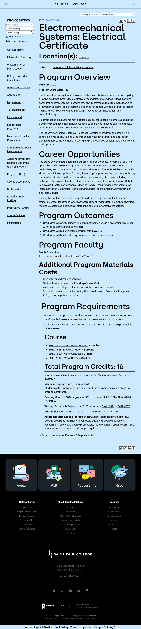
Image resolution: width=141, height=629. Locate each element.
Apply (21, 474)
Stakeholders (14, 189)
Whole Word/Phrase (16, 37)
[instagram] (87, 590)
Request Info (87, 474)
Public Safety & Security (70, 525)
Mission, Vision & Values (70, 516)
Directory (114, 520)
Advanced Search (16, 41)
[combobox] (107, 14)
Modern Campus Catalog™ (99, 627)
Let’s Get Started (27, 507)
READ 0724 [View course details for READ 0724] (124, 397)
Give (120, 474)
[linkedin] (70, 590)
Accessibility (114, 511)
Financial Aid (14, 117)
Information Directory (19, 57)
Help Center (114, 525)
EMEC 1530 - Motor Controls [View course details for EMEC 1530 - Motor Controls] (65, 353)
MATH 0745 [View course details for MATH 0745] (111, 411)
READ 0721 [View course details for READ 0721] (109, 397)
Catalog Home (15, 49)
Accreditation (70, 511)
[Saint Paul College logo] (70, 4)
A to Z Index (114, 507)
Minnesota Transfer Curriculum (18, 138)
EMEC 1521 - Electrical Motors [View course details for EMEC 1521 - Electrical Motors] (66, 349)
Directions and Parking (15, 198)
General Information (18, 87)
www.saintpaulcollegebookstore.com (64, 287)
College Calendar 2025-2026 (17, 78)
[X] (62, 590)
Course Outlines (16, 215)
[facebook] (54, 590)
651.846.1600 (72, 576)
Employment (70, 529)
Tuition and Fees (16, 109)
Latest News (70, 533)
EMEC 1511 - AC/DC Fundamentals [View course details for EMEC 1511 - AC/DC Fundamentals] (68, 345)
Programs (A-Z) (16, 174)
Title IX (114, 529)
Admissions (13, 94)
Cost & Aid (27, 520)
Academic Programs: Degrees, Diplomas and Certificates (19, 162)
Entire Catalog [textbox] (12, 25)
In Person (84, 57)
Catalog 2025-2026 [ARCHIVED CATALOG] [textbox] (98, 15)
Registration (14, 102)
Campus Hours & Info (70, 520)
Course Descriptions (18, 181)
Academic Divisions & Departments (19, 149)
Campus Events (114, 516)
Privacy (93, 618)
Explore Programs (27, 516)
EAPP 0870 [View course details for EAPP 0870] (124, 406)
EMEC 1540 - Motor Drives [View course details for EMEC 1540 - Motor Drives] (63, 358)
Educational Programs (14, 126)
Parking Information (18, 208)
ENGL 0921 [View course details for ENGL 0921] (108, 406)
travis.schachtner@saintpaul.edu (58, 256)
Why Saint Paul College (27, 511)
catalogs (34, 627)
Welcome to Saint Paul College (17, 66)
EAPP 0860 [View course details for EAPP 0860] (50, 401)
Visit (54, 474)
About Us (70, 507)
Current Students (27, 529)
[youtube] (78, 591)
